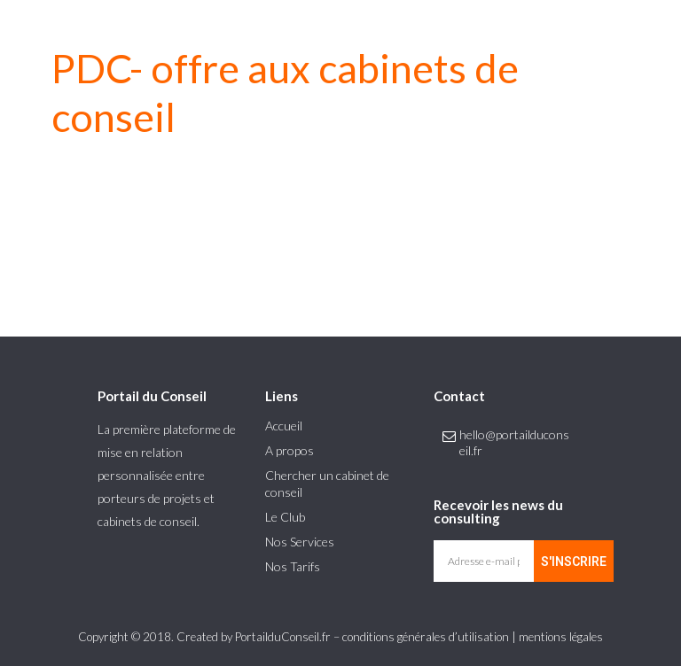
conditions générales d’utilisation (425, 637)
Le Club (285, 516)
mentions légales (561, 637)
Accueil (283, 425)
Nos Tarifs (292, 566)
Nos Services (299, 541)
